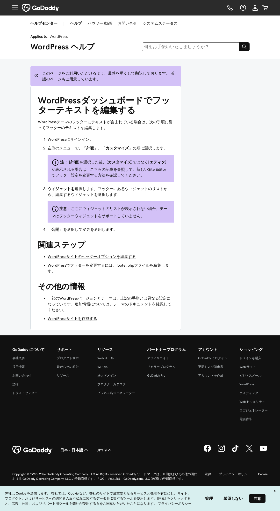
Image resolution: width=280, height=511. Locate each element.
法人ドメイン (106, 375)
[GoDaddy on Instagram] (221, 451)
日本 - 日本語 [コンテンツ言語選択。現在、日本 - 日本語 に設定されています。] (74, 450)
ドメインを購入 (250, 358)
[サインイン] (255, 7)
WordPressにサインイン (68, 139)
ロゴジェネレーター (253, 410)
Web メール (105, 358)
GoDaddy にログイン (212, 358)
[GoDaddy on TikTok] (235, 451)
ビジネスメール (250, 375)
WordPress (59, 36)
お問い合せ (127, 23)
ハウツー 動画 (100, 23)
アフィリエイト (158, 358)
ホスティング (248, 393)
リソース (63, 375)
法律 (15, 384)
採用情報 (18, 366)
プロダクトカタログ (111, 384)
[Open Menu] (13, 8)
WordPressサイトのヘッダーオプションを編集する (92, 256)
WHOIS (102, 366)
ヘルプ (76, 23)
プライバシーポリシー (234, 474)
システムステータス (160, 23)
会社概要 (18, 358)
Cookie (263, 474)
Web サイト (247, 366)
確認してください (124, 175)
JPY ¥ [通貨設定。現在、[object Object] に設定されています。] (105, 450)
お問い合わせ (21, 375)
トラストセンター (24, 393)
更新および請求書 (210, 366)
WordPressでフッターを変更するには (80, 265)
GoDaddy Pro (156, 375)
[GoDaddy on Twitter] (249, 451)
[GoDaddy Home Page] (32, 450)
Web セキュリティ (252, 401)
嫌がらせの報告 (68, 366)
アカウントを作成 (210, 375)
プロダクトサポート (71, 358)
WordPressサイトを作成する (72, 318)
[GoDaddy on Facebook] (207, 451)
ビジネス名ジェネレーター (116, 393)
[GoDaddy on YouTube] (263, 451)
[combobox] (190, 47)
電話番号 (245, 419)
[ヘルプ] (243, 7)
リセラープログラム (161, 366)
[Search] (244, 46)
